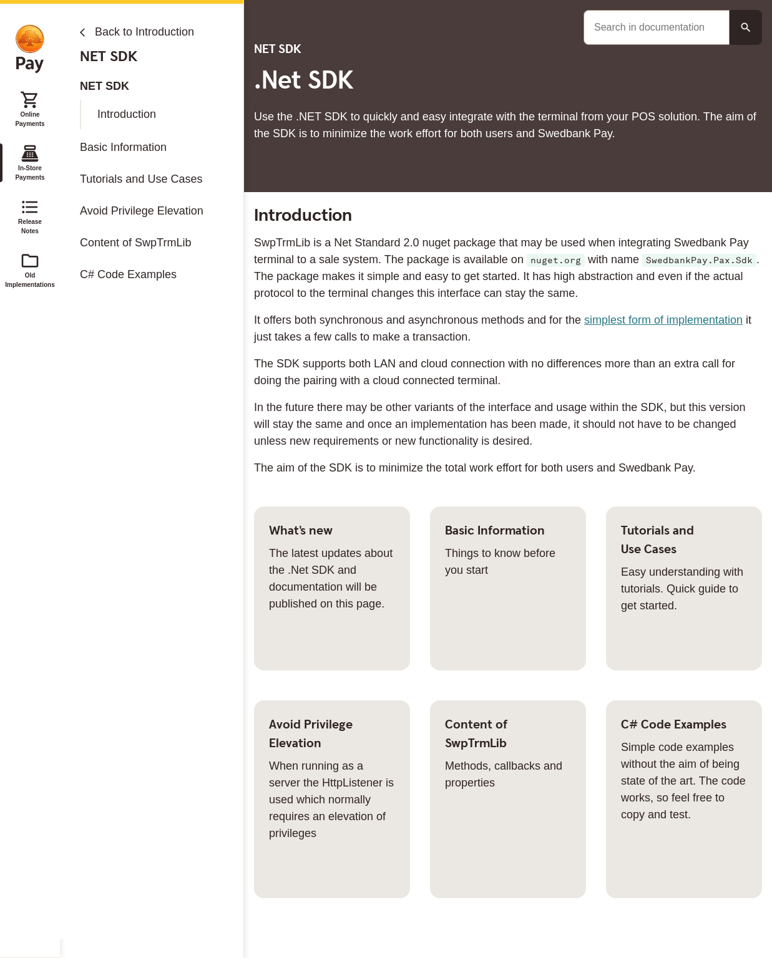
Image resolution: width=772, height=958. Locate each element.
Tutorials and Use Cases (141, 179)
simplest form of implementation (663, 320)
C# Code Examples (128, 274)
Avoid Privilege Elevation (141, 211)
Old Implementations (30, 269)
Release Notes (30, 216)
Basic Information (123, 147)
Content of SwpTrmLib (135, 242)
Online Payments (29, 108)
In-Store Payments (29, 162)
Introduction (126, 114)
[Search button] (746, 27)
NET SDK (104, 86)
